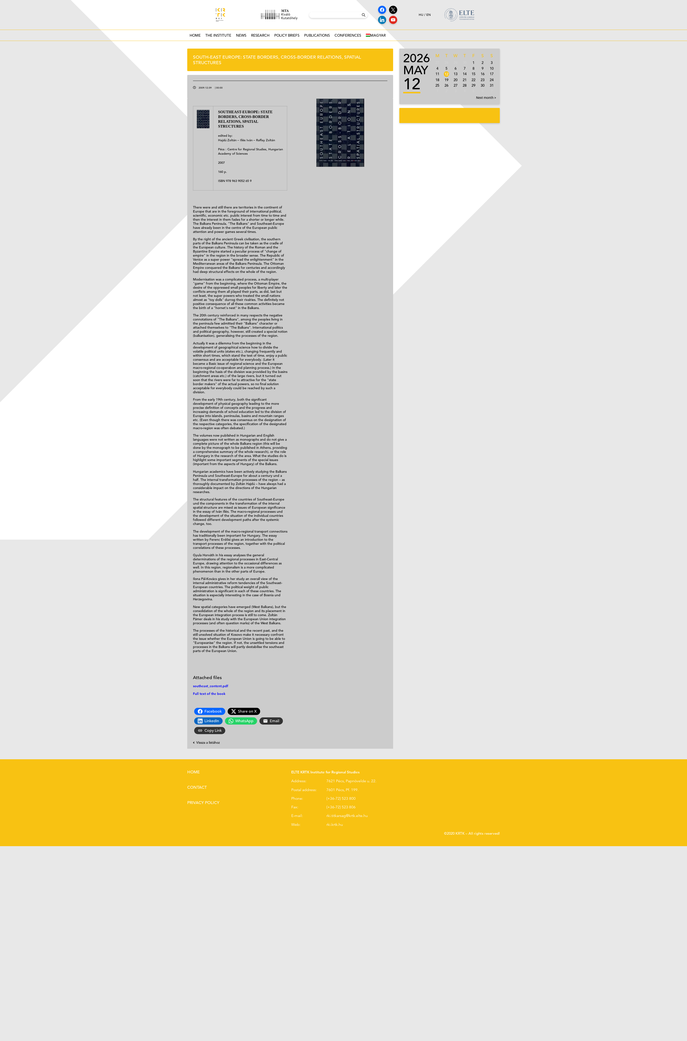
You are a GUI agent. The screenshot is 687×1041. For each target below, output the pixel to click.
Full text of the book (209, 694)
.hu (340, 824)
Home (195, 35)
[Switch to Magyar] (375, 35)
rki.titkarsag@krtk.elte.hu (347, 815)
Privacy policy (203, 802)
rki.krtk (332, 824)
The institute (218, 36)
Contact (197, 787)
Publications (317, 36)
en (428, 15)
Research (260, 36)
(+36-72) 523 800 (341, 798)
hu (421, 15)
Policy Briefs (286, 36)
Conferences (348, 36)
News (241, 36)
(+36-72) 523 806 (341, 807)
